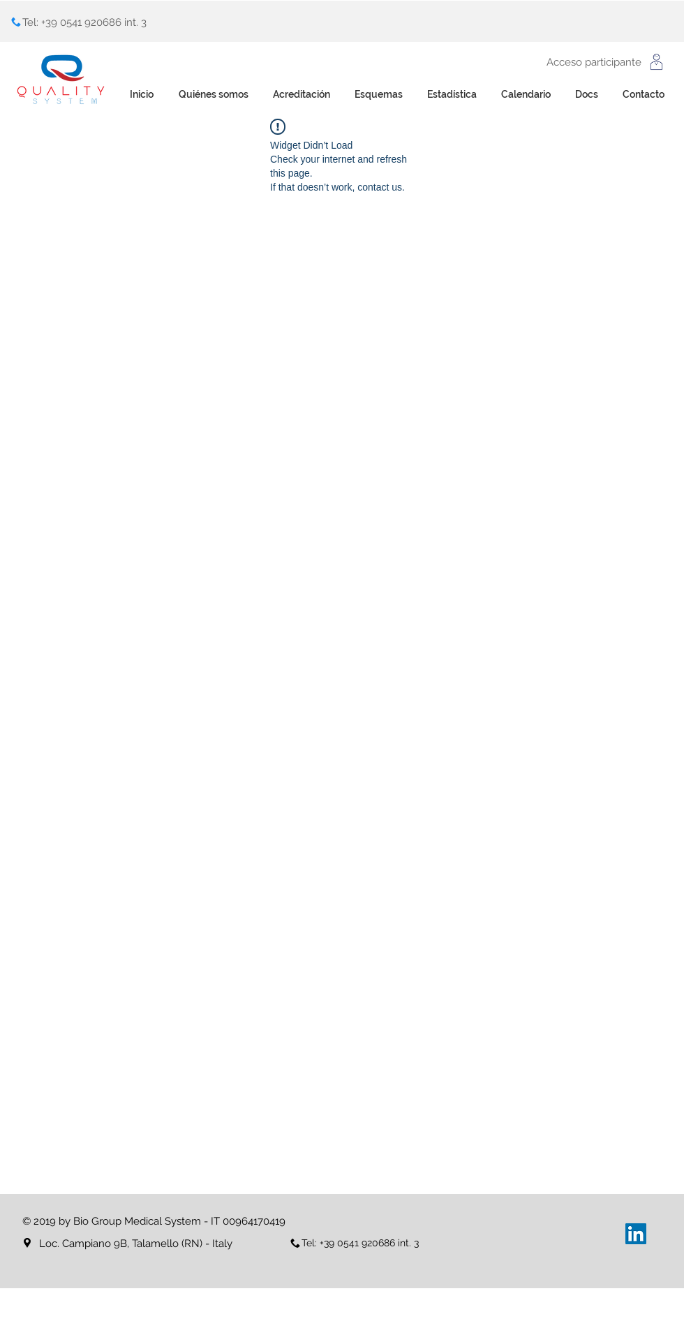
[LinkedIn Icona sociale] (635, 1233)
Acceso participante (594, 62)
